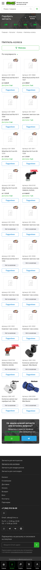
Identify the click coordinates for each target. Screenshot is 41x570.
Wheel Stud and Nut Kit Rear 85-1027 (30, 79)
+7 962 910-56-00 (12, 432)
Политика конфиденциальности (20, 559)
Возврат (5, 492)
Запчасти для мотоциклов (12, 460)
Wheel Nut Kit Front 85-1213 (9, 152)
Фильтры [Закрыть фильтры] (20, 48)
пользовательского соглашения (21, 552)
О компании (6, 481)
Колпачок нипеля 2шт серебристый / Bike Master (9, 400)
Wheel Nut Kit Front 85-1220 (30, 152)
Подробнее (10, 90)
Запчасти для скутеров (11, 464)
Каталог (5, 477)
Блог (3, 495)
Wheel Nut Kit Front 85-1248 (9, 189)
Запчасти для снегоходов (12, 471)
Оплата (4, 488)
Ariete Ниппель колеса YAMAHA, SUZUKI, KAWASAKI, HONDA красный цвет (10, 364)
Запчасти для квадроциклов (13, 468)
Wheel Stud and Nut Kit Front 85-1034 (10, 115)
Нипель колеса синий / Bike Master (30, 400)
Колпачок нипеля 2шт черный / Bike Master (30, 364)
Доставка (5, 484)
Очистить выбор (30, 17)
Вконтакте (15, 529)
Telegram (10, 529)
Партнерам (6, 502)
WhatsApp (4, 513)
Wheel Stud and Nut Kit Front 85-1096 (10, 260)
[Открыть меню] (3, 3)
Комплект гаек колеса (30, 295)
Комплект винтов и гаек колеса (30, 114)
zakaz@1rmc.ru (12, 518)
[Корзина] (36, 9)
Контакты (5, 499)
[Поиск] (30, 9)
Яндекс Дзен (21, 528)
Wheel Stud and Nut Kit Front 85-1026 (10, 79)
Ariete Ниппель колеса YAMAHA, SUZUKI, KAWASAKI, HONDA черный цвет (30, 189)
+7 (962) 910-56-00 (9, 508)
